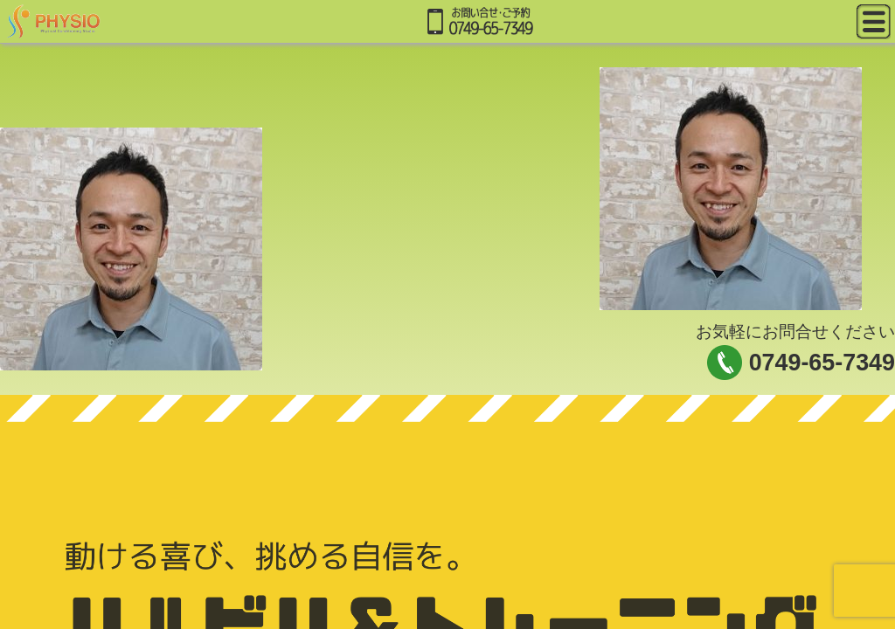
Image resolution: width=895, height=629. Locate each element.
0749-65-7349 (822, 362)
